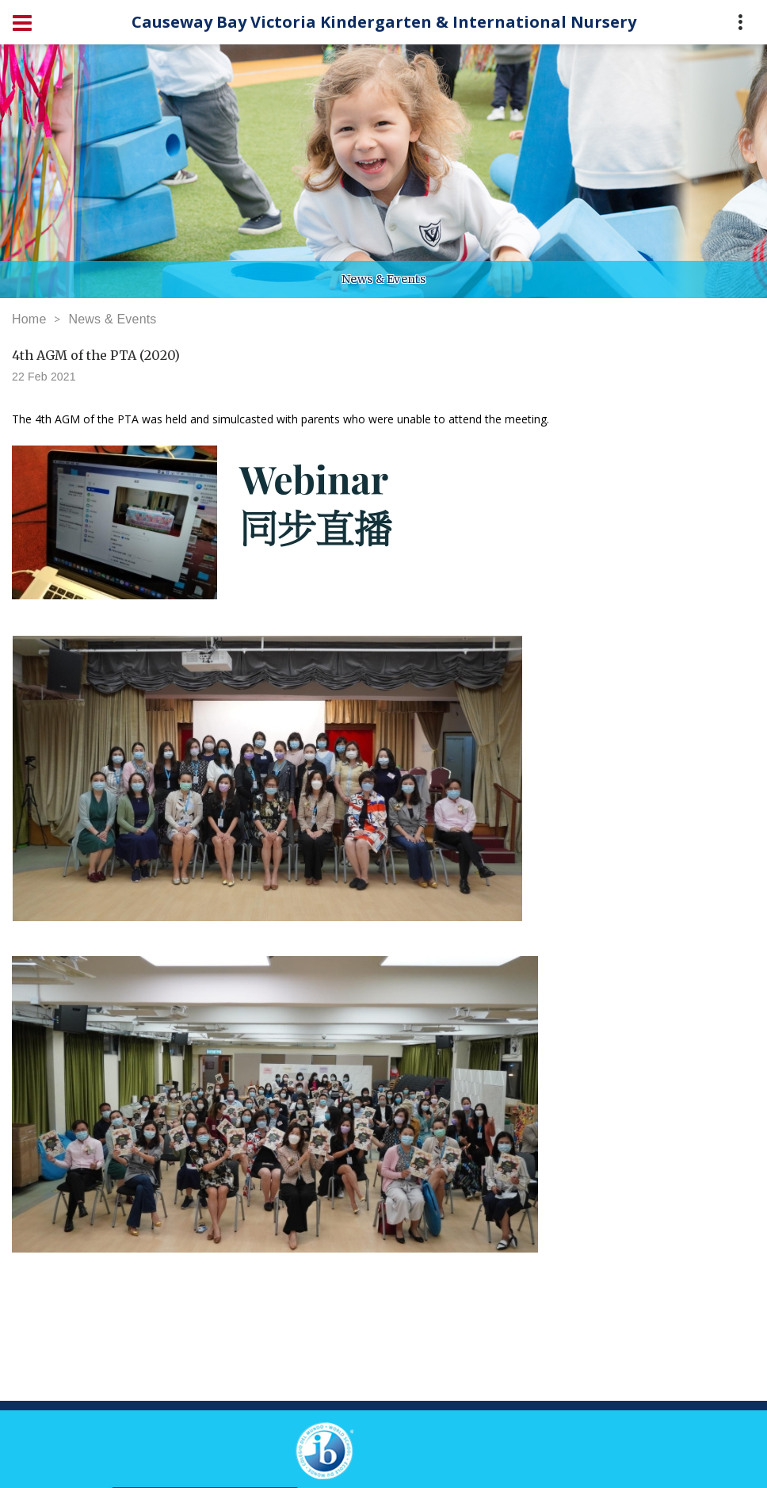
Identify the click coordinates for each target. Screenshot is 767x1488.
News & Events (112, 319)
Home (29, 319)
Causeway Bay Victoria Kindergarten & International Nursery (384, 22)
